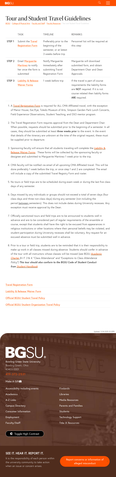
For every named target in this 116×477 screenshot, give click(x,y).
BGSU (8, 23)
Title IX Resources (69, 423)
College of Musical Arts (21, 23)
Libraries (64, 394)
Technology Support (70, 417)
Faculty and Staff (38, 23)
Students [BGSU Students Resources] (64, 411)
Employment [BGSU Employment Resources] (12, 417)
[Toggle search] (99, 3)
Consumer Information (18, 411)
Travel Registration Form (26, 105)
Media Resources (68, 400)
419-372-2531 (16, 374)
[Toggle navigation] (108, 3)
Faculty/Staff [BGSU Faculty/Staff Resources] (13, 423)
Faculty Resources (54, 23)
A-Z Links (11, 400)
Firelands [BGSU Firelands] (64, 388)
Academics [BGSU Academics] (12, 394)
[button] (49, 3)
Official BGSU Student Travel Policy (25, 298)
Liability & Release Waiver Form (23, 291)
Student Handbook (27, 266)
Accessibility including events (22, 388)
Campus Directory (16, 405)
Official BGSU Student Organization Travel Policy (33, 304)
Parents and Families (71, 405)
